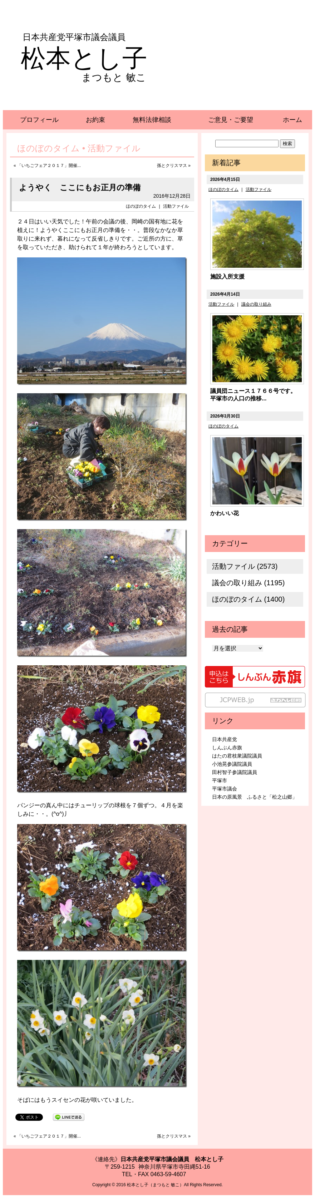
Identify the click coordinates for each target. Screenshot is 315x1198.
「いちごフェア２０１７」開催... (49, 165)
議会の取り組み (256, 304)
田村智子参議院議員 (234, 772)
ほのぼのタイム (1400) (248, 599)
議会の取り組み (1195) (248, 583)
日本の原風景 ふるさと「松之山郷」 (254, 797)
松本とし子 (84, 58)
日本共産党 (224, 739)
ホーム (292, 119)
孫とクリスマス (172, 165)
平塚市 (219, 780)
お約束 (95, 119)
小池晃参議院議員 (232, 764)
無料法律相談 (152, 119)
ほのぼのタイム (141, 206)
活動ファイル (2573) (244, 566)
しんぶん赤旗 (227, 747)
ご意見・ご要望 (230, 119)
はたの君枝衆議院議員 (237, 756)
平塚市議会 (224, 789)
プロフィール (39, 119)
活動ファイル (176, 206)
